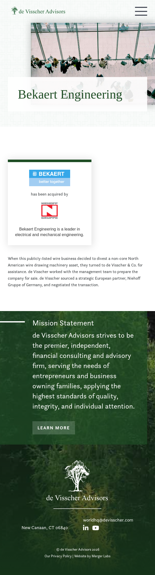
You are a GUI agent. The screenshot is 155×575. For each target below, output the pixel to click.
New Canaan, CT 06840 (45, 527)
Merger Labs (101, 556)
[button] (141, 11)
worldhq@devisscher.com (108, 520)
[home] (42, 11)
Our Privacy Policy (58, 556)
